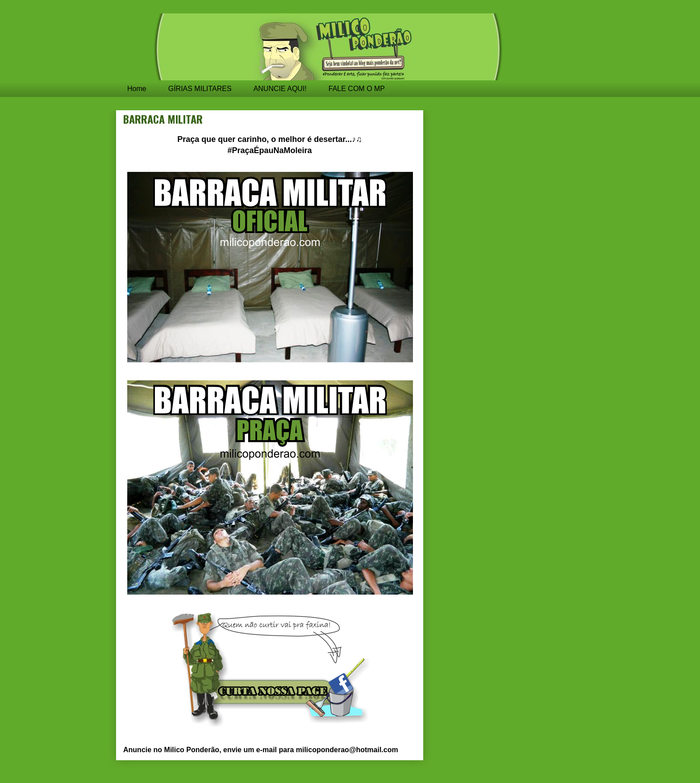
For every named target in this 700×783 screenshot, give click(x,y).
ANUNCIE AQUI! (280, 88)
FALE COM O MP (357, 88)
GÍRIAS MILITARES (200, 88)
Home (136, 88)
